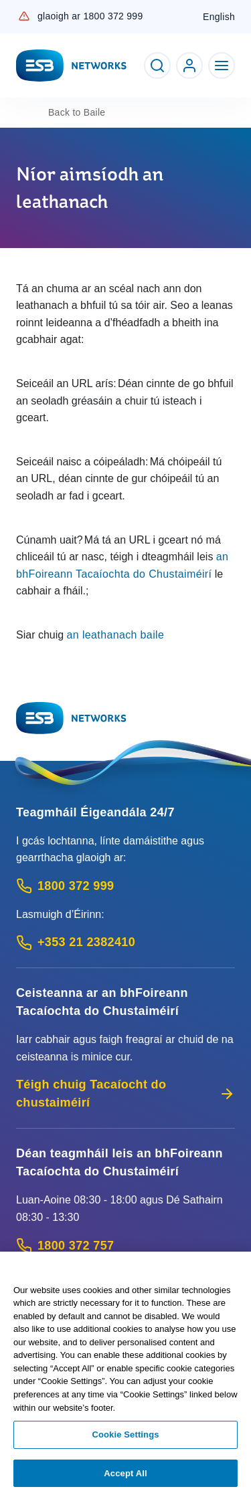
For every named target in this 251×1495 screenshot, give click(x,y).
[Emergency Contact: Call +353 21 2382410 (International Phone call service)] (125, 942)
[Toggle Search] (157, 65)
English (219, 16)
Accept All (125, 1477)
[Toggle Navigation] (221, 65)
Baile (76, 112)
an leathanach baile (116, 635)
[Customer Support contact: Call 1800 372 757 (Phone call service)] (125, 1246)
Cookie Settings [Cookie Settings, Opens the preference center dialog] (125, 1438)
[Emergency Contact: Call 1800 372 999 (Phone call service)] (125, 886)
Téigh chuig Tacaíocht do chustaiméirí (125, 1093)
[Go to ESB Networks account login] (189, 65)
